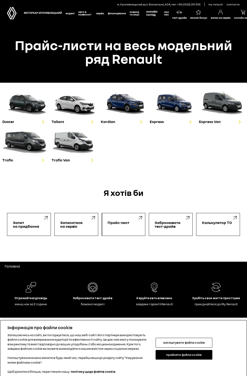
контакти (233, 4)
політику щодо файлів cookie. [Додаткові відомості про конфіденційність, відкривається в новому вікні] (93, 374)
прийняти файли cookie (184, 357)
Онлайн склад (151, 13)
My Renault (215, 4)
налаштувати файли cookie (184, 345)
